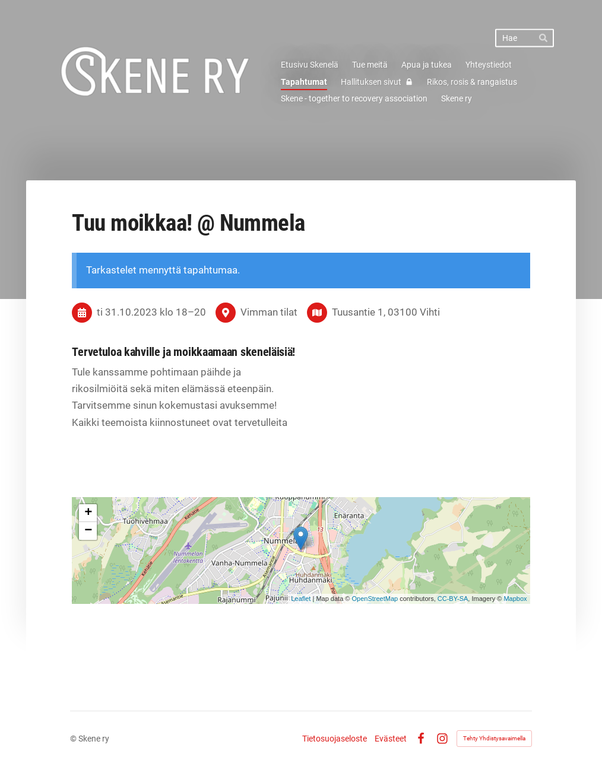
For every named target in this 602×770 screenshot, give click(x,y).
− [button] (88, 531)
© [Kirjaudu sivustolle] (74, 738)
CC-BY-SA (453, 598)
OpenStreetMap (374, 598)
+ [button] (88, 513)
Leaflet (300, 598)
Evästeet (391, 738)
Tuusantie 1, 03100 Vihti (386, 312)
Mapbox (515, 598)
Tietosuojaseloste (334, 738)
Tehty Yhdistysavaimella (494, 738)
